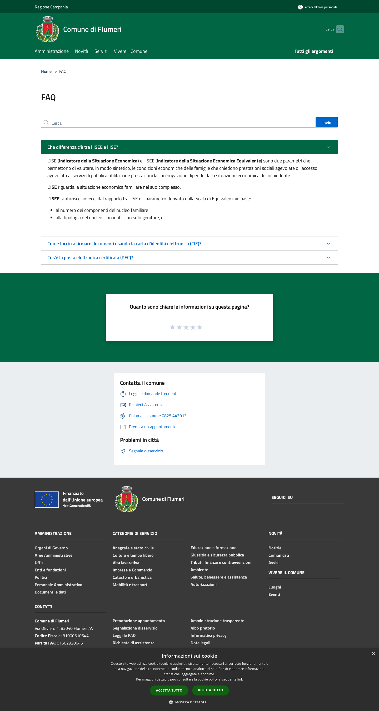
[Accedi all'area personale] (317, 7)
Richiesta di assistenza (133, 643)
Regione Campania (51, 7)
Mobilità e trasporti (130, 584)
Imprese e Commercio (132, 570)
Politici (41, 577)
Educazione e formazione (213, 547)
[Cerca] (338, 29)
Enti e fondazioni (50, 570)
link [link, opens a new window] (240, 679)
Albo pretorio (203, 628)
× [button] (373, 654)
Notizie (274, 548)
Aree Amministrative (53, 555)
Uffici (39, 562)
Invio (326, 122)
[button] (189, 702)
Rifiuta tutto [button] (210, 690)
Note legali (200, 643)
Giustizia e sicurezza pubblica (217, 555)
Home (46, 71)
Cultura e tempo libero (133, 555)
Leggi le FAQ (124, 635)
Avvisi (274, 562)
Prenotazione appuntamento (139, 620)
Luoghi (274, 587)
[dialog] (189, 679)
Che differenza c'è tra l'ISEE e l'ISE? (82, 147)
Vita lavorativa (126, 562)
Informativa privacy (208, 635)
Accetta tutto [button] (169, 690)
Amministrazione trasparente (217, 620)
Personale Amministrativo (58, 584)
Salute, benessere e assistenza (219, 577)
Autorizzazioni (204, 584)
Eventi (274, 594)
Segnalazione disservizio (135, 628)
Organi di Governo (51, 548)
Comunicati (278, 555)
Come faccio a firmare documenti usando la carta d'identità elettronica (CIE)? (124, 243)
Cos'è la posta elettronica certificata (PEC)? (90, 257)
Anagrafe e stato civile (133, 548)
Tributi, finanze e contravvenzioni (221, 562)
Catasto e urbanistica (132, 577)
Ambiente (199, 569)
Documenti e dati (50, 592)
